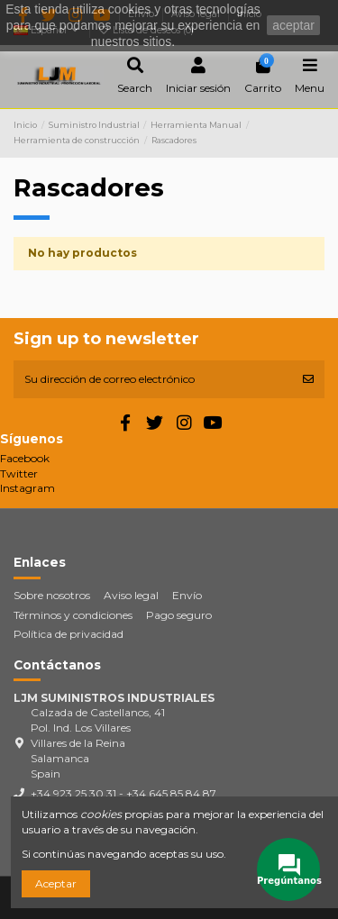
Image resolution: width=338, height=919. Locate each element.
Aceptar (56, 883)
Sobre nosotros (52, 595)
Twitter (19, 473)
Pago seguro (179, 615)
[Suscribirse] (308, 379)
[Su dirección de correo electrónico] (153, 379)
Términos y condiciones (73, 615)
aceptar (293, 25)
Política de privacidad (68, 634)
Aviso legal (131, 595)
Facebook (25, 458)
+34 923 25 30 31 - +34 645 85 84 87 (123, 793)
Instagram (27, 488)
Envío (187, 595)
